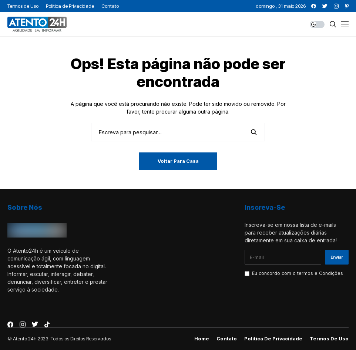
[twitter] (325, 6)
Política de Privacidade (273, 338)
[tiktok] (47, 324)
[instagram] (336, 6)
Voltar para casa (178, 161)
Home (201, 338)
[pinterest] (347, 6)
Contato (226, 338)
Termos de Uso (329, 338)
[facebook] (313, 6)
